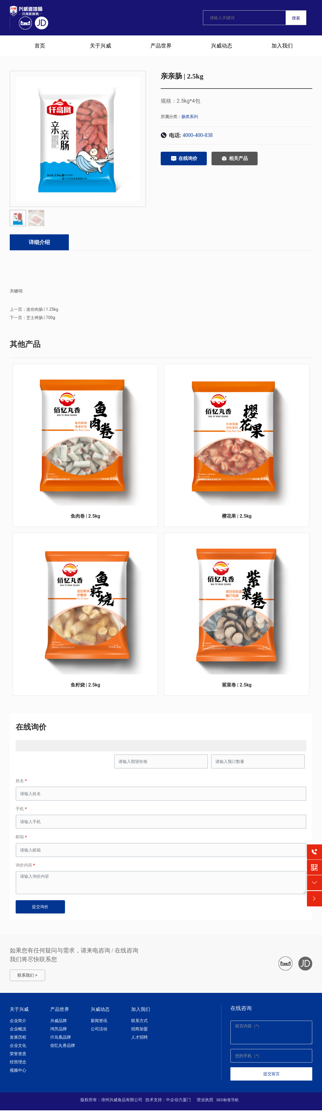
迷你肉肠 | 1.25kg (42, 310)
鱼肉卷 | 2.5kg (85, 518)
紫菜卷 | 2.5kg (237, 687)
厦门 (187, 1102)
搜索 (296, 18)
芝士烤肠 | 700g (40, 318)
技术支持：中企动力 (164, 1102)
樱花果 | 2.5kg (237, 518)
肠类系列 (189, 116)
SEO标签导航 (227, 1102)
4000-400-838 (198, 135)
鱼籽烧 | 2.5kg (85, 687)
